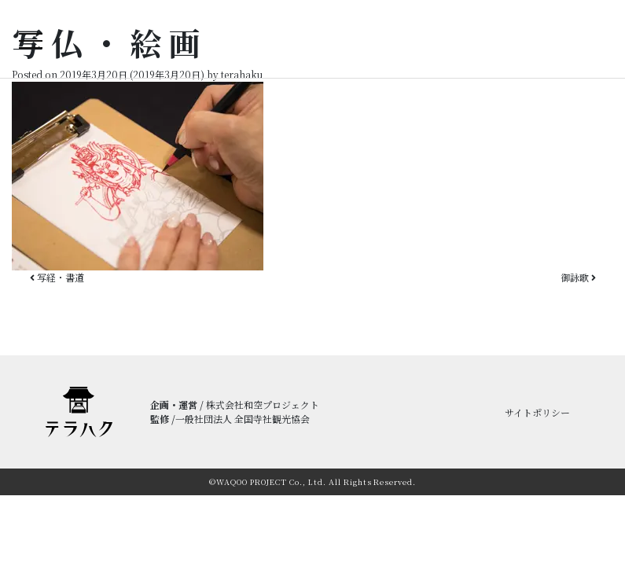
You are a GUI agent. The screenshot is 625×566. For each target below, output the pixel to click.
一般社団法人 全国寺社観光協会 (242, 418)
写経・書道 (57, 277)
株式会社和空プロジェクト (262, 404)
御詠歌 (578, 277)
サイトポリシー (537, 412)
